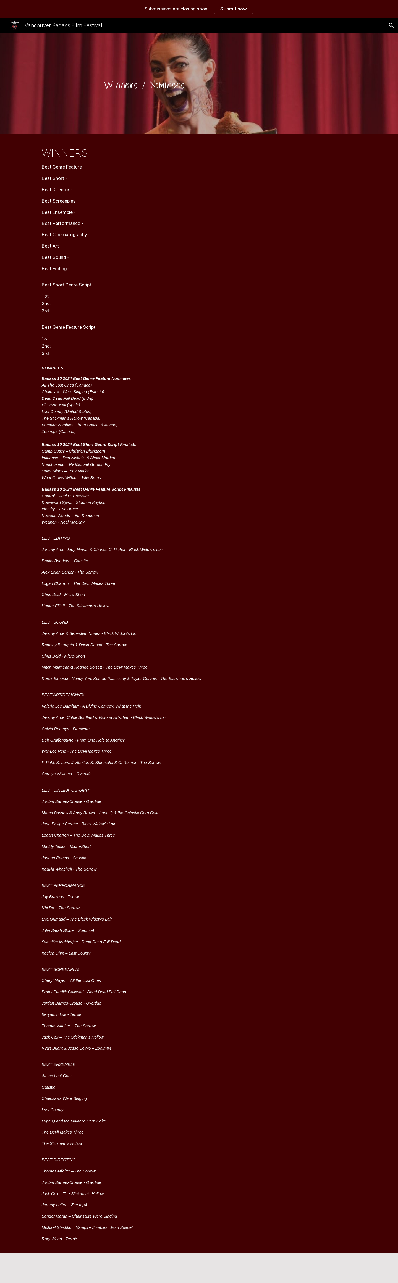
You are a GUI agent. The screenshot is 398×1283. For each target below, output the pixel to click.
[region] (199, 9)
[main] (145, 84)
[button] (391, 25)
